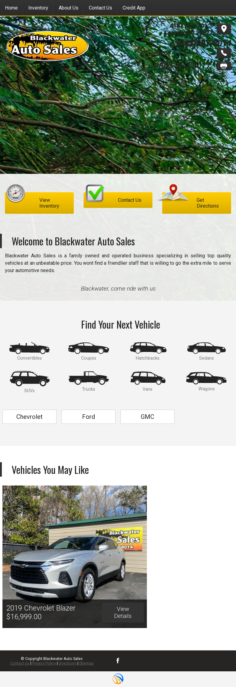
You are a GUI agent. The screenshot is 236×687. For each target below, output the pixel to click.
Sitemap (86, 663)
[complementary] (217, 668)
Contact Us (20, 663)
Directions (68, 663)
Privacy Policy (44, 663)
